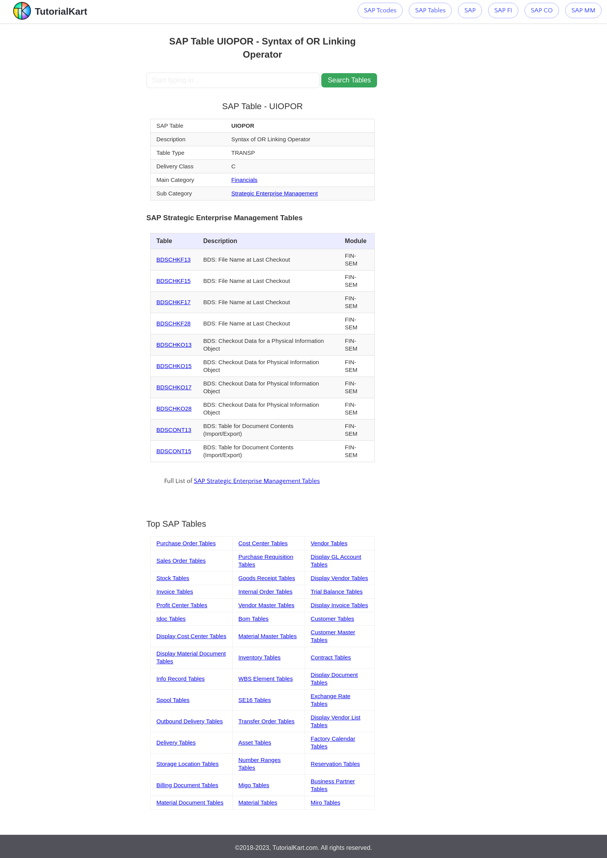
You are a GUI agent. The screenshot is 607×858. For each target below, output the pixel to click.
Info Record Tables (180, 678)
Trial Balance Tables (337, 591)
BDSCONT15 (173, 451)
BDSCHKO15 (174, 366)
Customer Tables (332, 618)
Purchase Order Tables (186, 543)
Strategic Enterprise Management (274, 193)
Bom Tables (253, 618)
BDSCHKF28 (173, 323)
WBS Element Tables (265, 678)
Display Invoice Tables (339, 605)
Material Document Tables (189, 802)
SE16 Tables (254, 700)
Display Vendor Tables (339, 578)
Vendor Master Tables (266, 605)
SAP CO (542, 10)
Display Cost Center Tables (191, 636)
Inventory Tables (259, 657)
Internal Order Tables (265, 591)
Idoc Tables (171, 618)
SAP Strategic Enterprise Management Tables (257, 481)
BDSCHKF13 (173, 259)
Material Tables (258, 802)
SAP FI (503, 10)
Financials (244, 179)
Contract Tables (331, 657)
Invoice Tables (174, 591)
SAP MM (583, 10)
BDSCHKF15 (173, 280)
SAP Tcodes (380, 10)
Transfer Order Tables (266, 721)
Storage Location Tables (187, 763)
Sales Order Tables (181, 560)
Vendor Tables (329, 543)
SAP (469, 10)
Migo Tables (253, 785)
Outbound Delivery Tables (189, 721)
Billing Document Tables (187, 785)
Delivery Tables (175, 742)
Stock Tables (172, 578)
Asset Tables (254, 742)
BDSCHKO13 (174, 344)
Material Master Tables (267, 636)
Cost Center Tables (263, 543)
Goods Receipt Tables (266, 578)
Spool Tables (173, 700)
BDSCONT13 (173, 429)
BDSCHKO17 (174, 387)
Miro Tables (325, 802)
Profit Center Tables (181, 605)
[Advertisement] (89, 139)
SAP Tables (430, 10)
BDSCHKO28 (174, 408)
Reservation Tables (335, 763)
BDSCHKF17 (173, 302)
